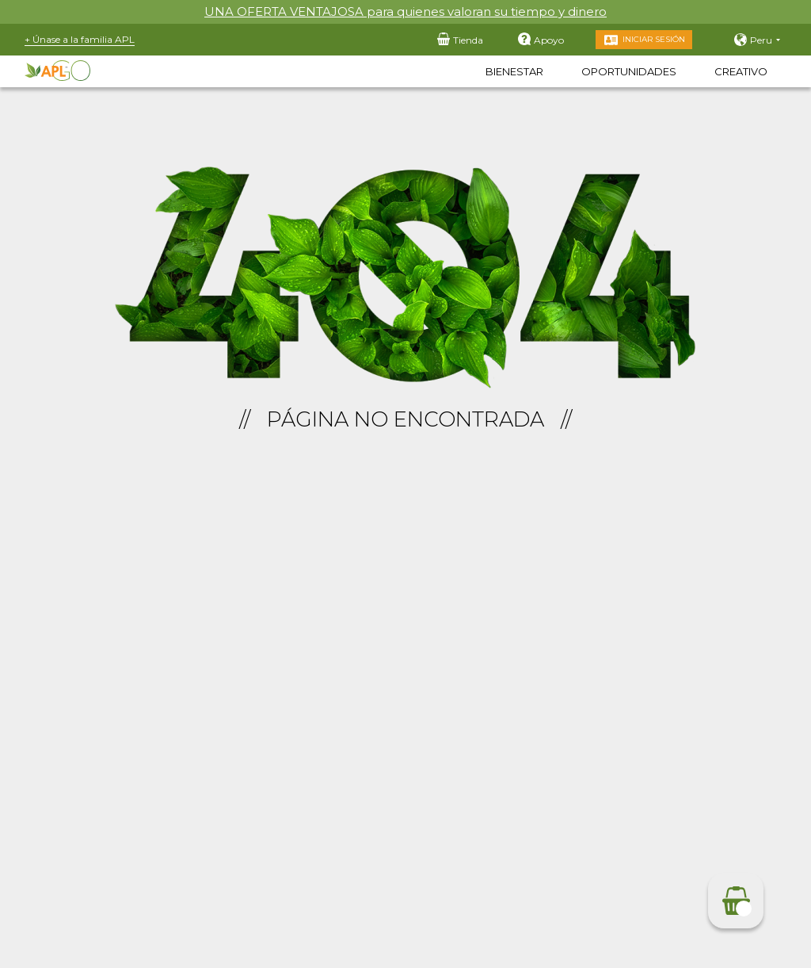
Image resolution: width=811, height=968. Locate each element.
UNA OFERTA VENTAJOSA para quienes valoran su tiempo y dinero (405, 11)
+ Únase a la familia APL (80, 39)
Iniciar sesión (654, 39)
